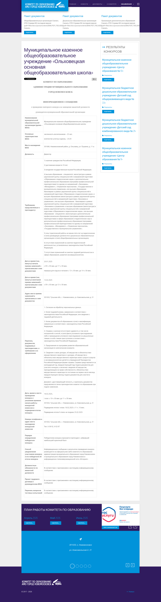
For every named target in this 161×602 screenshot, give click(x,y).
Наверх (130, 591)
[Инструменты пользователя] (94, 79)
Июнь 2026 (82, 517)
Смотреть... (29, 523)
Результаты (107, 75)
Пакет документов (34, 16)
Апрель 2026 (31, 517)
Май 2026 (55, 517)
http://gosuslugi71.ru (110, 527)
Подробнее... (30, 32)
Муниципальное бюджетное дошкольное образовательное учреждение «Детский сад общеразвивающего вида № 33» (119, 95)
